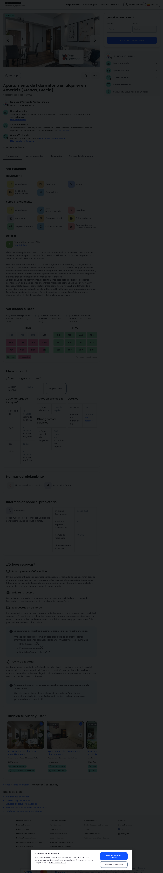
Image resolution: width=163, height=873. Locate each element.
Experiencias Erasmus (58, 830)
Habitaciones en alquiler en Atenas (24, 807)
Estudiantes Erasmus (24, 843)
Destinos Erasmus (23, 821)
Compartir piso (90, 4)
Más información (18, 119)
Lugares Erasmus (57, 834)
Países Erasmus (22, 826)
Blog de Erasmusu (125, 821)
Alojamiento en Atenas (17, 793)
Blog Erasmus (55, 826)
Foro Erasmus (55, 821)
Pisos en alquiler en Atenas (19, 796)
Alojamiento (72, 4)
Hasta (135, 23)
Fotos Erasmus (56, 852)
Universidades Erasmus (25, 830)
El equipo (87, 826)
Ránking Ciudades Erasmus (27, 834)
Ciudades (104, 4)
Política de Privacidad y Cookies (96, 834)
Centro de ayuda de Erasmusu (96, 821)
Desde (110, 23)
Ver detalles (64, 130)
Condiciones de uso (92, 830)
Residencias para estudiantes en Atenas (26, 803)
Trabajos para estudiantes (60, 843)
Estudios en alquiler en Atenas (21, 800)
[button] (24, 144)
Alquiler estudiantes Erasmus (61, 839)
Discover (115, 4)
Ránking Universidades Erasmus (29, 839)
